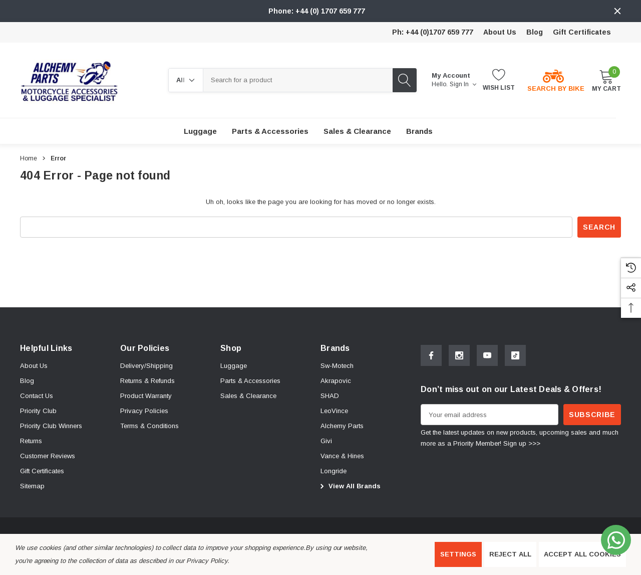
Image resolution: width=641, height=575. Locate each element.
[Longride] (333, 471)
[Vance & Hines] (342, 456)
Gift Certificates (582, 32)
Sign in (463, 84)
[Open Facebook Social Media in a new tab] (431, 355)
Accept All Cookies (582, 554)
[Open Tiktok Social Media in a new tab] (515, 355)
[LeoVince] (334, 411)
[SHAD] (329, 396)
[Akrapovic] (335, 381)
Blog (534, 32)
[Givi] (326, 441)
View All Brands (349, 486)
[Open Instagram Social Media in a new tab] (459, 355)
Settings (458, 554)
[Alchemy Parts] (342, 426)
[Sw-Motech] (337, 365)
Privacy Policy (206, 560)
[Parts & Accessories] (270, 131)
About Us (499, 32)
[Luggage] (200, 131)
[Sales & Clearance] (357, 131)
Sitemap (32, 486)
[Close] (617, 11)
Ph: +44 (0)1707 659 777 (432, 32)
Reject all (510, 554)
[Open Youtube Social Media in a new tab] (487, 355)
